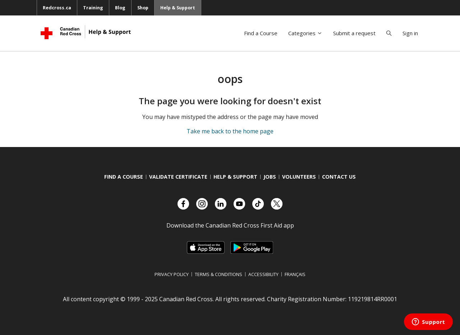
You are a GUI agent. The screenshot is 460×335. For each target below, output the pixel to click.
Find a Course (260, 33)
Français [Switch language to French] (295, 274)
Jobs (269, 176)
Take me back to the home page (230, 131)
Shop (142, 7)
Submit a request (354, 33)
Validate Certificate (178, 176)
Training (93, 7)
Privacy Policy (172, 274)
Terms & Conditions (218, 274)
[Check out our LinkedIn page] (220, 204)
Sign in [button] (410, 33)
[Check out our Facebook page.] (183, 204)
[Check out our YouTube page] (239, 204)
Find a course (123, 176)
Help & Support (177, 7)
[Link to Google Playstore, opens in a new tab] (251, 247)
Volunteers (299, 176)
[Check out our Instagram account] (202, 204)
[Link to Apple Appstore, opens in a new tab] (205, 247)
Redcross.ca (57, 7)
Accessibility (263, 274)
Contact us (339, 176)
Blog (120, 7)
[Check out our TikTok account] (258, 204)
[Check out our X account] (276, 204)
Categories (305, 33)
